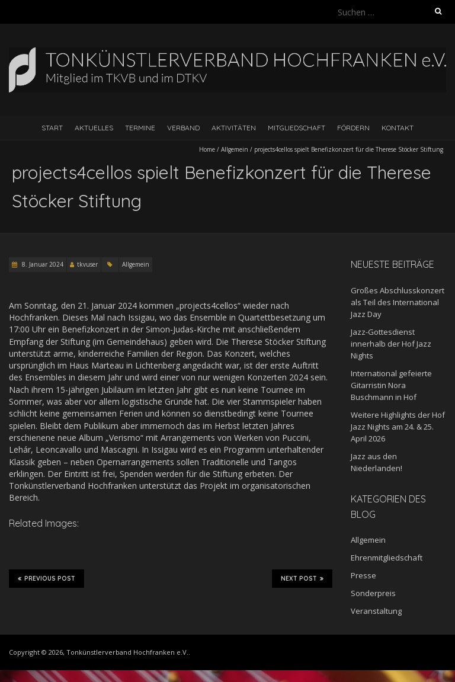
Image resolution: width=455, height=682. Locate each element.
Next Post (302, 578)
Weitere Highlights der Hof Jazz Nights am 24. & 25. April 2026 (398, 426)
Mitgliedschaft (296, 127)
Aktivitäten (234, 127)
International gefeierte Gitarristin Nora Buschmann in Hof (391, 385)
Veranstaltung (376, 611)
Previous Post (46, 578)
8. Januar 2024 (41, 264)
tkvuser (87, 264)
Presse (363, 575)
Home (207, 149)
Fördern (353, 127)
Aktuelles (94, 127)
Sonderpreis (373, 593)
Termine (140, 127)
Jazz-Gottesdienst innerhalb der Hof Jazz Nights (391, 343)
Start (52, 127)
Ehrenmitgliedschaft (386, 557)
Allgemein (234, 149)
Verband (183, 127)
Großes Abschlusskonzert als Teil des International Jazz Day (397, 302)
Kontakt (398, 127)
